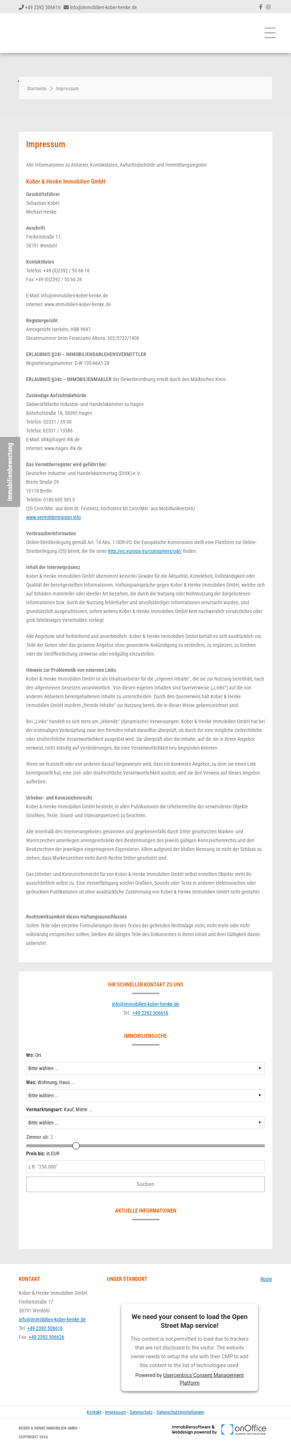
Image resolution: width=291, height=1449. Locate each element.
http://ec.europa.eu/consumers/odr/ (145, 551)
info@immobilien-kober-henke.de (103, 7)
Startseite (37, 88)
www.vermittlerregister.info (53, 517)
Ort (33, 1055)
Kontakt (94, 1412)
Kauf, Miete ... (59, 1109)
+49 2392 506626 (46, 1337)
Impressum (67, 88)
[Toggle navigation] (270, 33)
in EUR (42, 1153)
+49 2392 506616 (43, 7)
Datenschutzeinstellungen (180, 1412)
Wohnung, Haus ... (50, 1082)
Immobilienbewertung (10, 472)
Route (266, 1279)
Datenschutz (141, 1412)
